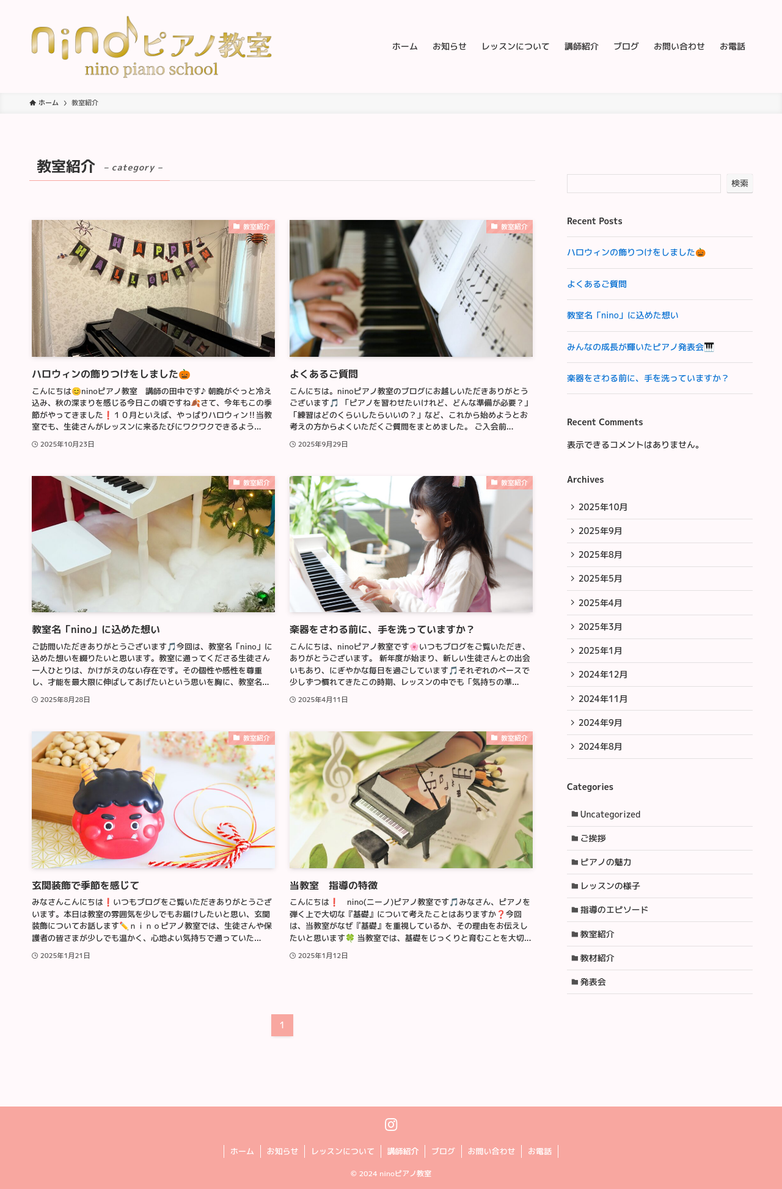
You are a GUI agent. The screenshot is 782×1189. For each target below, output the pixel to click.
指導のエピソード (616, 932)
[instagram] (391, 1124)
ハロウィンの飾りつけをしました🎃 (636, 252)
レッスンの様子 (612, 907)
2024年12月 (604, 685)
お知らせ (282, 1151)
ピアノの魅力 (608, 881)
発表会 (595, 1008)
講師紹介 (402, 1151)
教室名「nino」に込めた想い (623, 315)
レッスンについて (343, 1151)
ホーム (242, 1151)
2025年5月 (602, 584)
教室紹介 (599, 958)
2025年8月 (602, 558)
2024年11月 (604, 711)
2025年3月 (602, 634)
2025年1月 (602, 660)
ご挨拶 (595, 856)
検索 (739, 183)
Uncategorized (612, 830)
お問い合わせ (492, 1151)
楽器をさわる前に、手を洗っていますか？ (648, 378)
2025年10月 (604, 507)
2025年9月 (602, 533)
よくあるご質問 (597, 284)
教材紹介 (599, 983)
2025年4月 (602, 609)
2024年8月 (602, 761)
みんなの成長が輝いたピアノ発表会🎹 (640, 347)
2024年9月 (602, 736)
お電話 (540, 1151)
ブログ (443, 1151)
